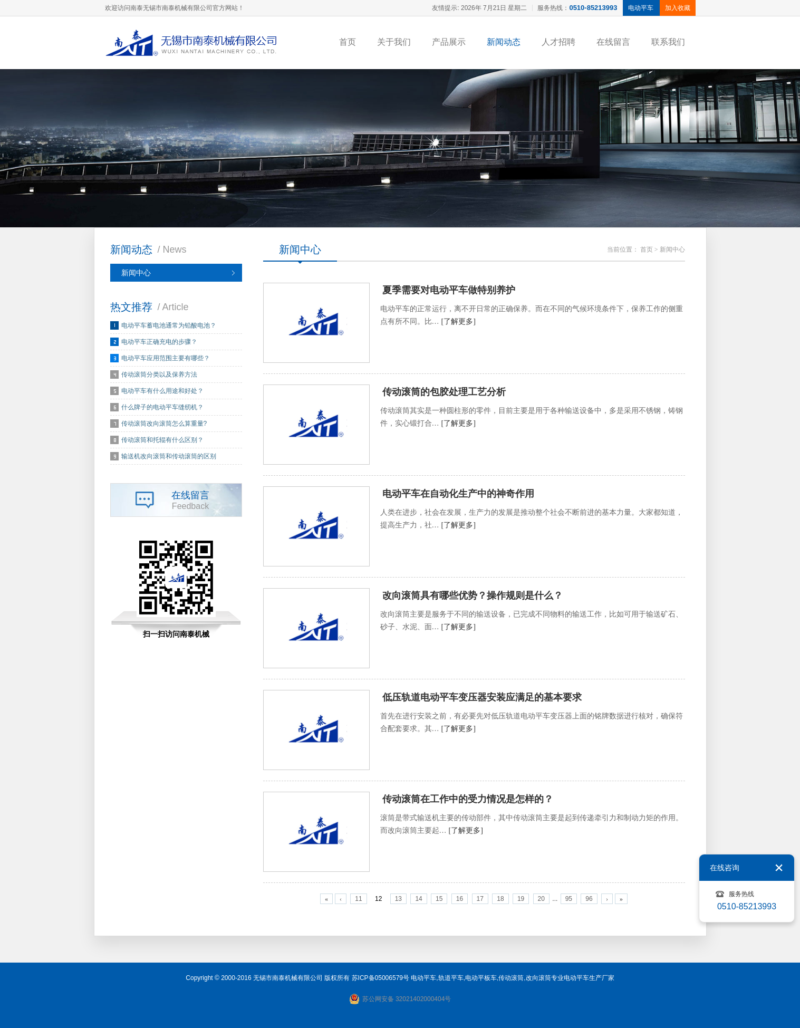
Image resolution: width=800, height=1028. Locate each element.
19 (520, 898)
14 (418, 898)
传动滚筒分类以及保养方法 (159, 374)
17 (480, 898)
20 (541, 898)
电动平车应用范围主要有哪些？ (165, 358)
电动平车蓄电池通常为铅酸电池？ (168, 325)
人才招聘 (558, 41)
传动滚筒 (511, 978)
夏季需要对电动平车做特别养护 (448, 290)
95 (568, 898)
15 (439, 898)
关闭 (779, 867)
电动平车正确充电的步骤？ (159, 341)
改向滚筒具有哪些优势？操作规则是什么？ (472, 595)
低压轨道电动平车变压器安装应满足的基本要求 (482, 697)
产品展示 (449, 41)
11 (358, 898)
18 (500, 898)
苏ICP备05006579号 (380, 978)
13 (398, 898)
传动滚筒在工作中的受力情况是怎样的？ (467, 799)
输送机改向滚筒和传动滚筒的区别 (168, 456)
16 (459, 898)
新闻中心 (136, 272)
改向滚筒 (538, 978)
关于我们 (394, 41)
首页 (347, 41)
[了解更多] (458, 321)
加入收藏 (677, 8)
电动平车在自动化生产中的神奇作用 (458, 493)
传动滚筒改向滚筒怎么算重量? (164, 423)
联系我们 (668, 41)
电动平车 (423, 978)
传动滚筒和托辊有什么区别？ (162, 440)
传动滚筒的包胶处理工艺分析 (444, 392)
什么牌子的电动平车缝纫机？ (162, 407)
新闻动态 (504, 41)
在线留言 (613, 41)
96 (588, 898)
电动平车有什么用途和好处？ (162, 391)
